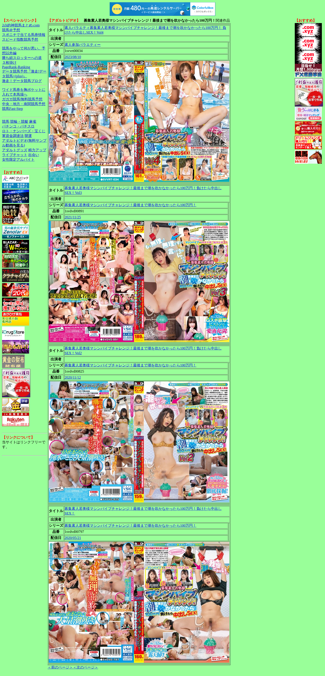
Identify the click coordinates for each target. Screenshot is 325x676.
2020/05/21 (73, 538)
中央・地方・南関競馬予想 (23, 104)
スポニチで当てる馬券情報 (23, 35)
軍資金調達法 (13, 136)
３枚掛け (9, 62)
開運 (28, 136)
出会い (33, 155)
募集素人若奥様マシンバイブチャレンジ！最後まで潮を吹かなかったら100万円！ (130, 205)
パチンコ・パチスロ (18, 126)
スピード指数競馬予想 (20, 39)
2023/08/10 (73, 57)
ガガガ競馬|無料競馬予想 (22, 99)
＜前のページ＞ (60, 667)
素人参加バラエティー (83, 45)
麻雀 (32, 121)
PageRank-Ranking (16, 67)
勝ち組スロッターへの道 (22, 58)
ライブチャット (14, 155)
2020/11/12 (73, 377)
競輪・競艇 (19, 121)
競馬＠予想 (11, 30)
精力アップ (37, 150)
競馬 (5, 121)
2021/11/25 (73, 217)
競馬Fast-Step (12, 109)
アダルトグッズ (14, 150)
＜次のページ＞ (85, 667)
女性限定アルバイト (18, 159)
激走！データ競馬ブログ (22, 81)
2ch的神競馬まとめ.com (21, 25)
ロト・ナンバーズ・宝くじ (23, 131)
